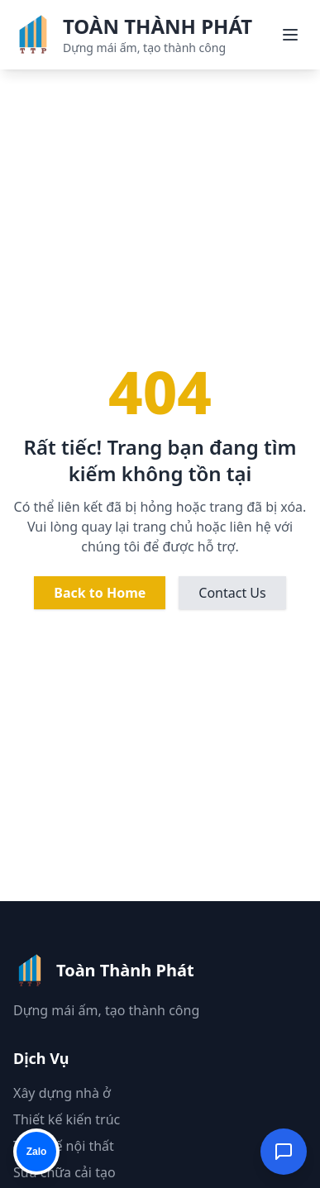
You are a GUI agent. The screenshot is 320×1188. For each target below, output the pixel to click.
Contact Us (231, 593)
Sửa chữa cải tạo (64, 1172)
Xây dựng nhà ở (62, 1093)
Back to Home (100, 593)
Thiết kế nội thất (63, 1146)
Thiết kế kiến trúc (66, 1119)
